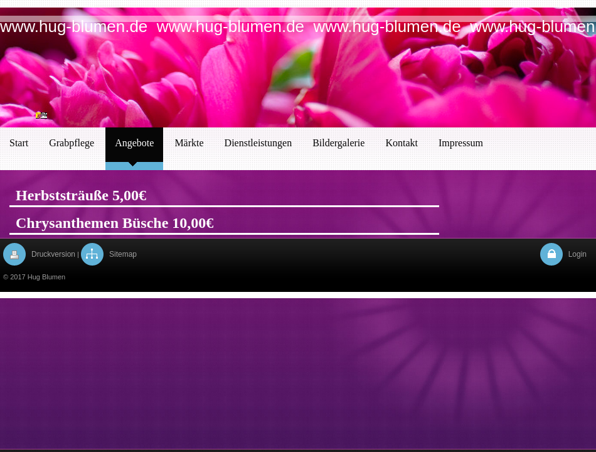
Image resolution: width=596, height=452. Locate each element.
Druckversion (53, 254)
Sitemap (123, 254)
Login (577, 254)
